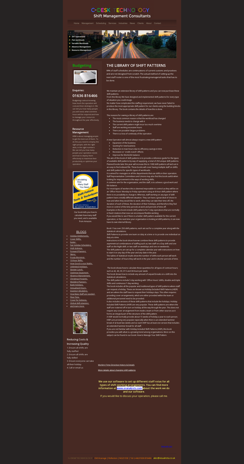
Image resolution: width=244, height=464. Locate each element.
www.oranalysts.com (129, 388)
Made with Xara (166, 446)
